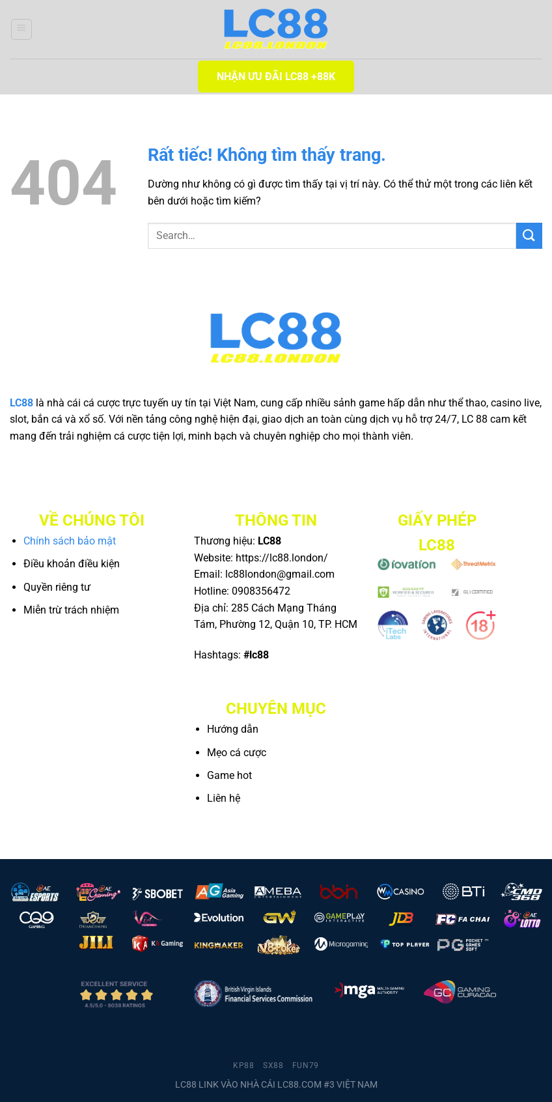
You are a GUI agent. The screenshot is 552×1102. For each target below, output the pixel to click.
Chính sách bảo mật (69, 541)
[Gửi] (529, 235)
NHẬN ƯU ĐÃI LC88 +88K (276, 76)
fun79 (305, 1065)
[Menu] (21, 29)
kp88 (243, 1065)
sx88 (273, 1065)
